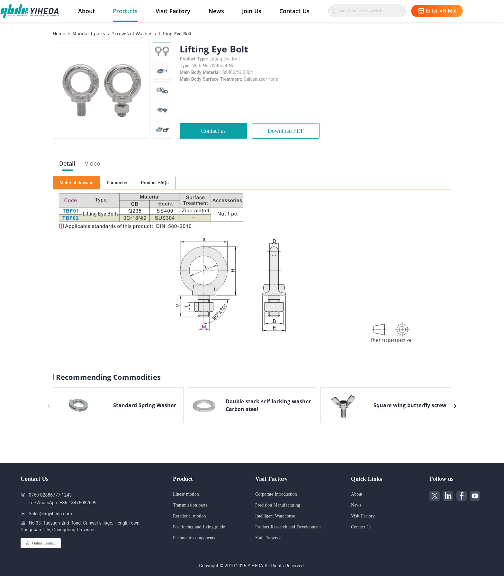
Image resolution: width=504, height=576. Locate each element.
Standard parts (88, 34)
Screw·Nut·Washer (131, 34)
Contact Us (294, 11)
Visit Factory (173, 11)
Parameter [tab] (117, 182)
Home (59, 34)
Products (125, 11)
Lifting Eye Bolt (175, 34)
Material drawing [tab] (76, 182)
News (216, 11)
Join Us (251, 11)
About (86, 11)
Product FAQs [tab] (154, 182)
